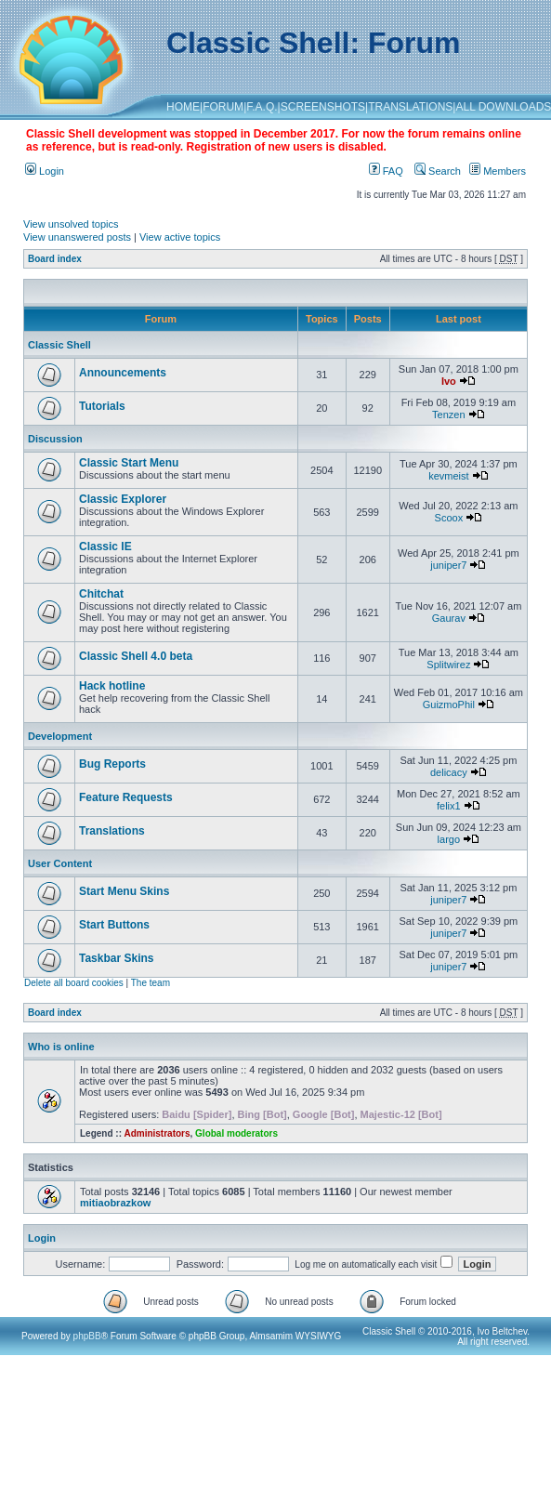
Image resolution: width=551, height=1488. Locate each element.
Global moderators (236, 1133)
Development (60, 736)
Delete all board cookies (74, 983)
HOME (183, 106)
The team (150, 983)
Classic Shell (59, 344)
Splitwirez (448, 664)
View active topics (179, 237)
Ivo (448, 381)
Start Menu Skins (124, 891)
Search (437, 171)
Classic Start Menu (128, 462)
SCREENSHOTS (323, 106)
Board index (55, 259)
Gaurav (449, 618)
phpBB (87, 1336)
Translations (112, 830)
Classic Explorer (122, 499)
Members (497, 171)
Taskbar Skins (116, 958)
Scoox (449, 517)
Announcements (122, 372)
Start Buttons (114, 924)
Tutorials (102, 406)
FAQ (386, 171)
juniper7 (448, 565)
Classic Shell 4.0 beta (135, 656)
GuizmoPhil (449, 704)
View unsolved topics (71, 224)
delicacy (448, 772)
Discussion (55, 438)
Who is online (61, 1046)
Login (44, 171)
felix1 (449, 805)
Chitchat (101, 593)
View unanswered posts (77, 237)
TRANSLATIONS (410, 106)
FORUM (223, 106)
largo (449, 839)
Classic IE (105, 546)
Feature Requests (126, 797)
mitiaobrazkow (115, 1202)
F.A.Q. (261, 106)
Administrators (157, 1133)
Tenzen (448, 414)
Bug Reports (112, 763)
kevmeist (448, 475)
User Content (60, 863)
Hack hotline (112, 685)
